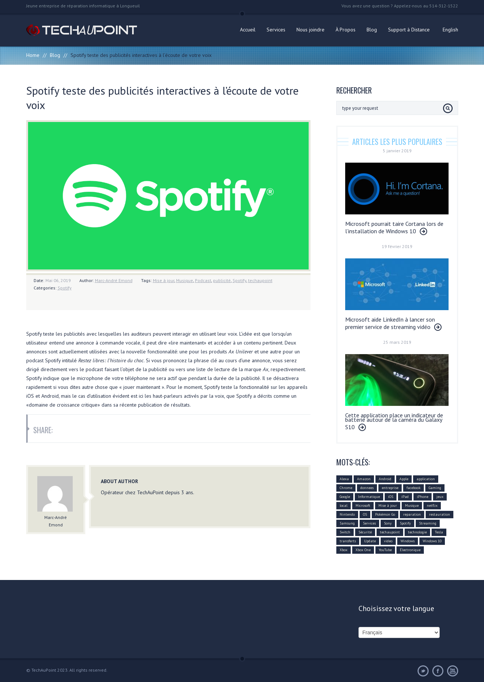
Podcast (203, 280)
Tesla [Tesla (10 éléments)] (439, 532)
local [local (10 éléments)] (343, 505)
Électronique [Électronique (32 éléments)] (410, 549)
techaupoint (260, 280)
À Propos (346, 29)
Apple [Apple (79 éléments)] (403, 478)
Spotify (239, 280)
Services (276, 29)
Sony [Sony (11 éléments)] (388, 523)
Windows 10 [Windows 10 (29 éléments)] (432, 541)
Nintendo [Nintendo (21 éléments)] (347, 514)
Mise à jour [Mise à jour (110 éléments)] (387, 505)
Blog (372, 29)
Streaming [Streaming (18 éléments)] (427, 523)
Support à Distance (409, 29)
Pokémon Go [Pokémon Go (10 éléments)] (385, 514)
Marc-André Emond (114, 280)
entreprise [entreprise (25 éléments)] (390, 487)
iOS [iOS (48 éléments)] (390, 496)
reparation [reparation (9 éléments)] (412, 514)
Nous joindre (310, 29)
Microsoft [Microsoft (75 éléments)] (363, 505)
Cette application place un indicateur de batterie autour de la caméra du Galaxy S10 (394, 421)
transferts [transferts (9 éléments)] (348, 541)
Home (33, 55)
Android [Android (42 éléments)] (385, 478)
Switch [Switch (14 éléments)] (345, 532)
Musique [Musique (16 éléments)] (412, 505)
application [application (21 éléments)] (425, 478)
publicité (222, 280)
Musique (184, 280)
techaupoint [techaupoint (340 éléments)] (390, 532)
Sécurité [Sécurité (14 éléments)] (365, 532)
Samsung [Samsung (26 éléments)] (347, 523)
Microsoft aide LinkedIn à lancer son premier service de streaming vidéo (390, 323)
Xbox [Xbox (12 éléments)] (343, 549)
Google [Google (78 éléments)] (345, 496)
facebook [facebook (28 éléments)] (413, 487)
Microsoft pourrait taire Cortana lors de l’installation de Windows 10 (394, 227)
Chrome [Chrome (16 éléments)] (346, 487)
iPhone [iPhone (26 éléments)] (422, 496)
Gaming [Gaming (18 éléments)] (435, 487)
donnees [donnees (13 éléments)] (367, 487)
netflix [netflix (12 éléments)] (432, 505)
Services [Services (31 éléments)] (369, 523)
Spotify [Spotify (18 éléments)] (405, 523)
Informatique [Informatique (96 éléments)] (369, 496)
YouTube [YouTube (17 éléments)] (385, 549)
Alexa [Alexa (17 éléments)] (344, 478)
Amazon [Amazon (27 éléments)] (364, 478)
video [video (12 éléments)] (388, 541)
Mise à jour (163, 280)
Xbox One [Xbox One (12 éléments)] (363, 549)
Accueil (247, 29)
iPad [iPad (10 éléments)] (405, 496)
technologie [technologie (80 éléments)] (417, 532)
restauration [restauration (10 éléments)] (439, 514)
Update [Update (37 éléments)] (370, 541)
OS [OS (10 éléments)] (365, 514)
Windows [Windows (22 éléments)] (408, 541)
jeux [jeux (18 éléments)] (439, 496)
